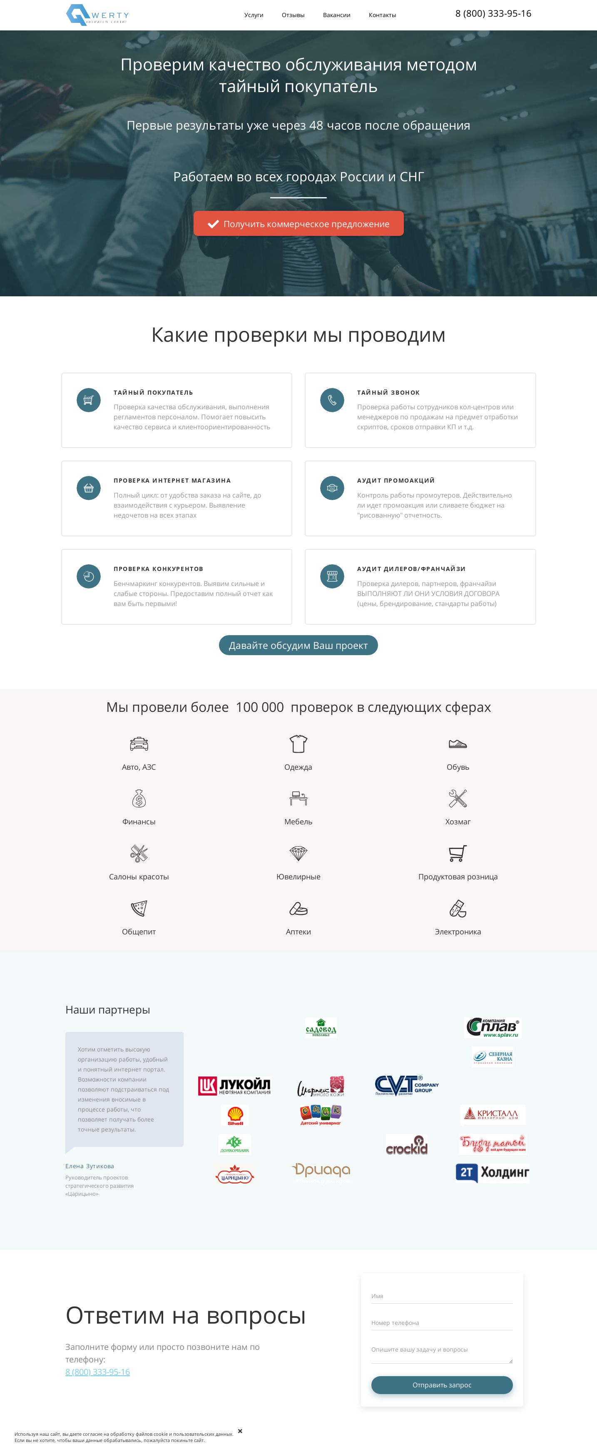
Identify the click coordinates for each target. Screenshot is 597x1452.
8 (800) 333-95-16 (493, 13)
